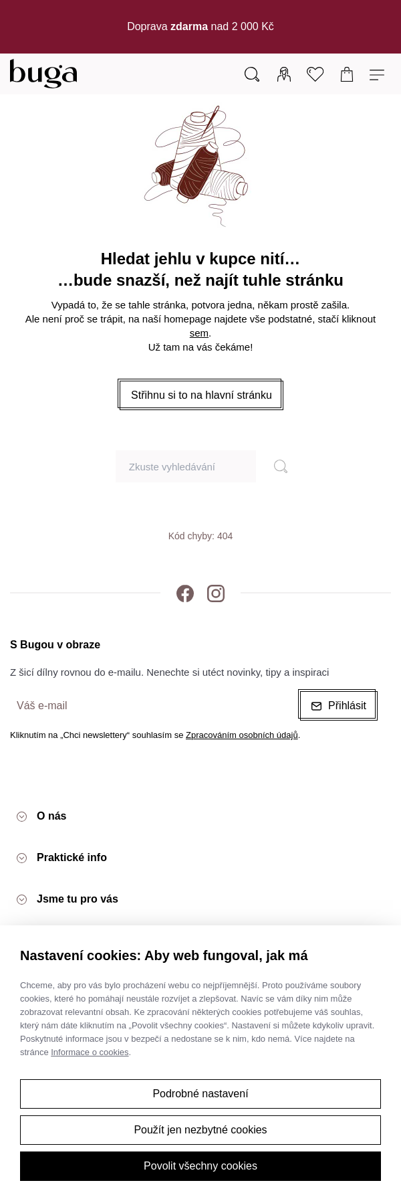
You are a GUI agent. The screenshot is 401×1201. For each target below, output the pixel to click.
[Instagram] (216, 592)
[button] (201, 395)
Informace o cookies (89, 1052)
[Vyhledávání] (252, 73)
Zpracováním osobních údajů (242, 735)
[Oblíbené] (315, 73)
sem (199, 333)
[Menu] (378, 73)
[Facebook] (185, 592)
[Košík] (347, 73)
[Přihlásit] (284, 73)
